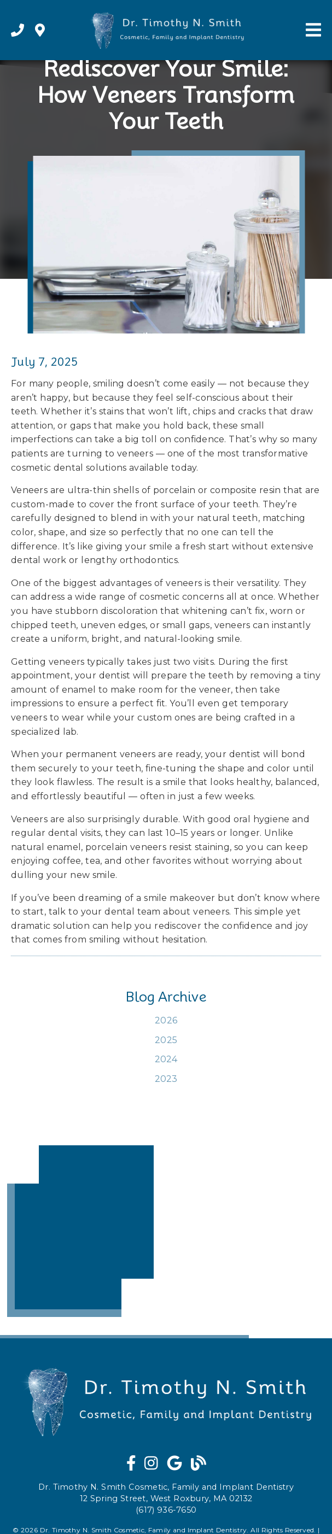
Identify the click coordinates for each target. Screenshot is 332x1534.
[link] (17, 30)
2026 (166, 1020)
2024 (166, 1059)
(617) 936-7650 (166, 1510)
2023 (166, 1079)
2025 (166, 1040)
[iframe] (80, 1231)
